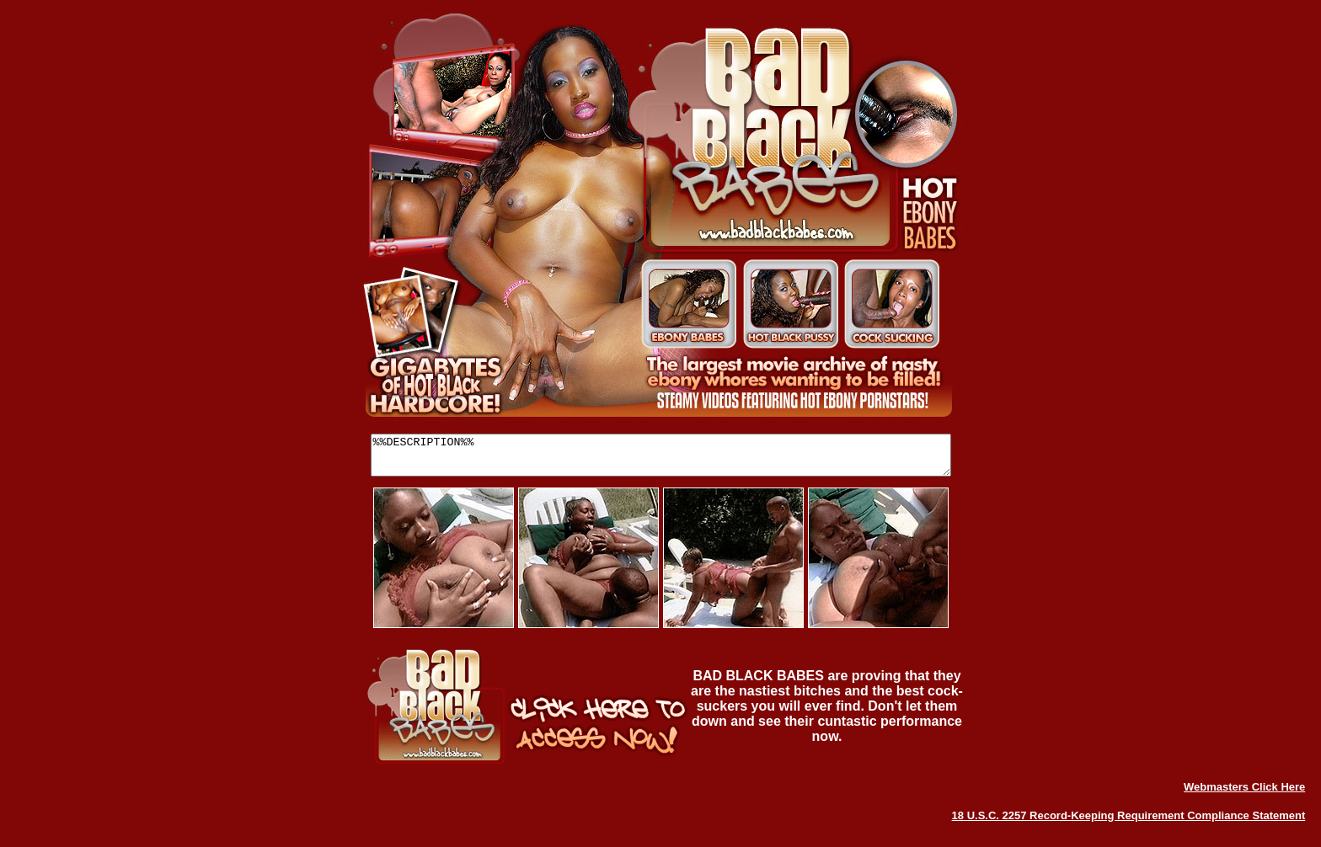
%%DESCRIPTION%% (661, 459)
